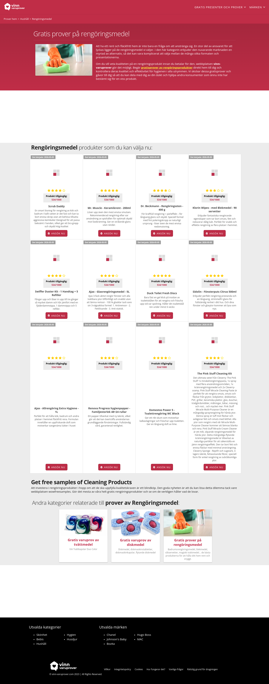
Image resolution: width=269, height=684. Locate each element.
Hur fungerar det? (156, 669)
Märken (255, 7)
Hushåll (41, 644)
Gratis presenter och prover (218, 7)
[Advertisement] (134, 116)
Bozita (111, 644)
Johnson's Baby (116, 639)
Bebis (40, 639)
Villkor (107, 669)
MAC (140, 639)
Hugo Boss (144, 635)
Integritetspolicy (122, 669)
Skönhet (41, 635)
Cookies (139, 669)
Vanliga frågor (176, 669)
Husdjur (72, 639)
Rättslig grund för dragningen (202, 669)
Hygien (71, 635)
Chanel (111, 635)
